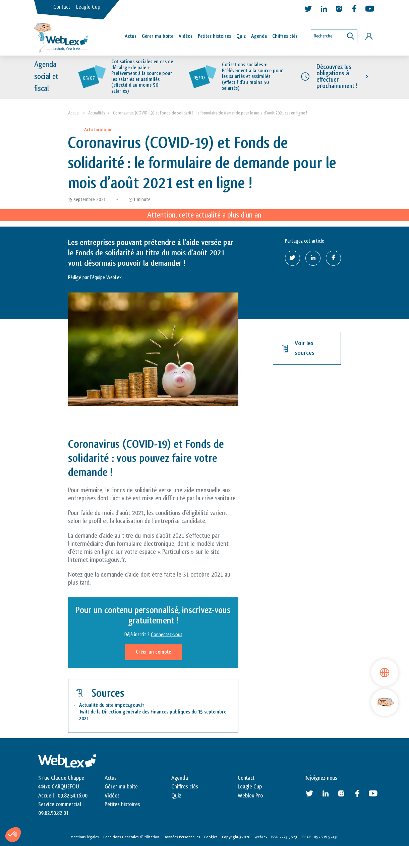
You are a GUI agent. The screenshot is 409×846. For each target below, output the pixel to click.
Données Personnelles (182, 837)
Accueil (74, 113)
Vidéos (185, 36)
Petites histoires (214, 36)
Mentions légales (84, 837)
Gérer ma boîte (157, 36)
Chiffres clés (284, 36)
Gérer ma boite (121, 786)
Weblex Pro (250, 795)
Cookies (211, 837)
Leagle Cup (88, 7)
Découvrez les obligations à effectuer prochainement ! (336, 76)
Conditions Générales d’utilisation (131, 837)
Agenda (259, 36)
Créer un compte (153, 652)
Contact (61, 7)
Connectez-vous (166, 634)
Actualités (96, 113)
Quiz (241, 36)
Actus (130, 36)
